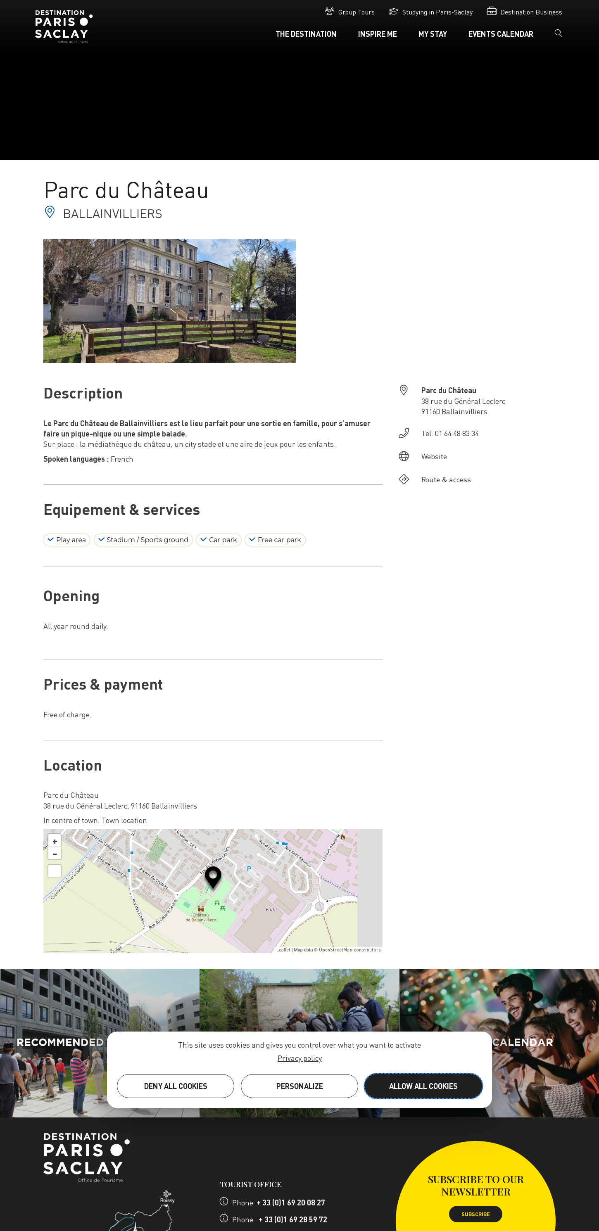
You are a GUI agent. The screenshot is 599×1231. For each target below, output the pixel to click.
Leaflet (283, 950)
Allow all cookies (423, 1086)
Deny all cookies (175, 1086)
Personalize (299, 1086)
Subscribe (475, 1214)
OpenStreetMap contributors (349, 950)
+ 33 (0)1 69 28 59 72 (293, 1219)
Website (434, 456)
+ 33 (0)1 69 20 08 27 (291, 1202)
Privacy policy (300, 1058)
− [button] (54, 853)
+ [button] (54, 840)
